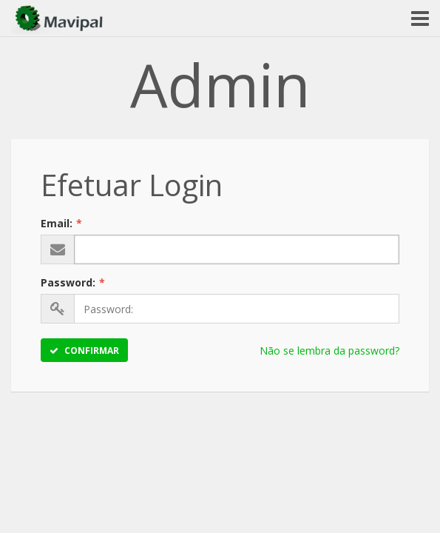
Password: (73, 282)
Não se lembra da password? (329, 350)
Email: (61, 223)
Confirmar (84, 350)
